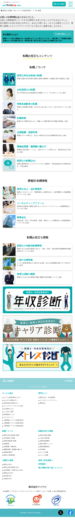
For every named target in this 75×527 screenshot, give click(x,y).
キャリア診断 (44, 452)
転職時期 (6, 443)
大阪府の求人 (8, 478)
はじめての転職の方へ (11, 400)
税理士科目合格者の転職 (11, 435)
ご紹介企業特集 (45, 438)
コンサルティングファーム (48, 400)
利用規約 (42, 464)
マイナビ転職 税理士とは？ (12, 397)
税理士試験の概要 (45, 435)
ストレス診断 (44, 455)
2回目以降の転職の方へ (11, 403)
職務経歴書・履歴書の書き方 (13, 449)
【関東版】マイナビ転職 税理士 (14, 420)
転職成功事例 (8, 452)
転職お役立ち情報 (45, 431)
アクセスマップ (8, 417)
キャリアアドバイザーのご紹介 (13, 406)
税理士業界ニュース (46, 443)
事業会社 (42, 403)
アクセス (14, 491)
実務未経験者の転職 (10, 441)
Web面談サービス (9, 414)
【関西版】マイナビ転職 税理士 (14, 423)
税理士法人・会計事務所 (47, 397)
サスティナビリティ (27, 491)
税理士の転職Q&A (9, 455)
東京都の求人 (8, 476)
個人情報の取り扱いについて (50, 468)
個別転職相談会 (45, 446)
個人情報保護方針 (60, 491)
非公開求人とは (8, 409)
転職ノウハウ (7, 431)
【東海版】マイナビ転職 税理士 (14, 426)
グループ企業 (46, 491)
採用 (38, 491)
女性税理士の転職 (9, 438)
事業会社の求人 (8, 473)
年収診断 (42, 449)
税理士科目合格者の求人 (11, 467)
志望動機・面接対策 (10, 446)
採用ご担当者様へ (45, 460)
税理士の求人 (8, 464)
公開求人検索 (7, 460)
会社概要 (6, 491)
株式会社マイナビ (38, 487)
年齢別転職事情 (45, 441)
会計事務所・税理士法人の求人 (13, 470)
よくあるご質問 (8, 411)
